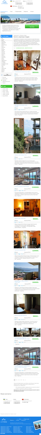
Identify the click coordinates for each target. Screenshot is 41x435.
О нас (11, 11)
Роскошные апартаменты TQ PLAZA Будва (22, 186)
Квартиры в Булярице (17, 431)
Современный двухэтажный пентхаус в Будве (22, 71)
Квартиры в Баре (16, 427)
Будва (25, 35)
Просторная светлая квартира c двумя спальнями (21, 106)
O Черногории (18, 11)
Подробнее (20, 114)
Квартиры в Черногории (17, 426)
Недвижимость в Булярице (5, 431)
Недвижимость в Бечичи (5, 428)
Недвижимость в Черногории (6, 426)
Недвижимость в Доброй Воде (6, 432)
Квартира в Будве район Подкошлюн (21, 315)
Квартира (22, 35)
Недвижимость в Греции (5, 101)
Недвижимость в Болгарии (5, 100)
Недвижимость (4, 11)
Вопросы (26, 11)
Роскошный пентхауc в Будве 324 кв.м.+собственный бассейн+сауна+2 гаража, (22, 338)
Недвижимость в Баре (5, 427)
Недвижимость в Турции (5, 102)
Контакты (3, 12)
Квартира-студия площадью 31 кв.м (21, 154)
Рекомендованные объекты (6, 99)
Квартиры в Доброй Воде (18, 432)
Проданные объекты (4, 98)
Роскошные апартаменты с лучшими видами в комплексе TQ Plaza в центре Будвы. (22, 367)
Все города (5, 36)
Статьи (31, 11)
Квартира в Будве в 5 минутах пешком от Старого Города (21, 282)
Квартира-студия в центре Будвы (20, 218)
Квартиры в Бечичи (17, 428)
